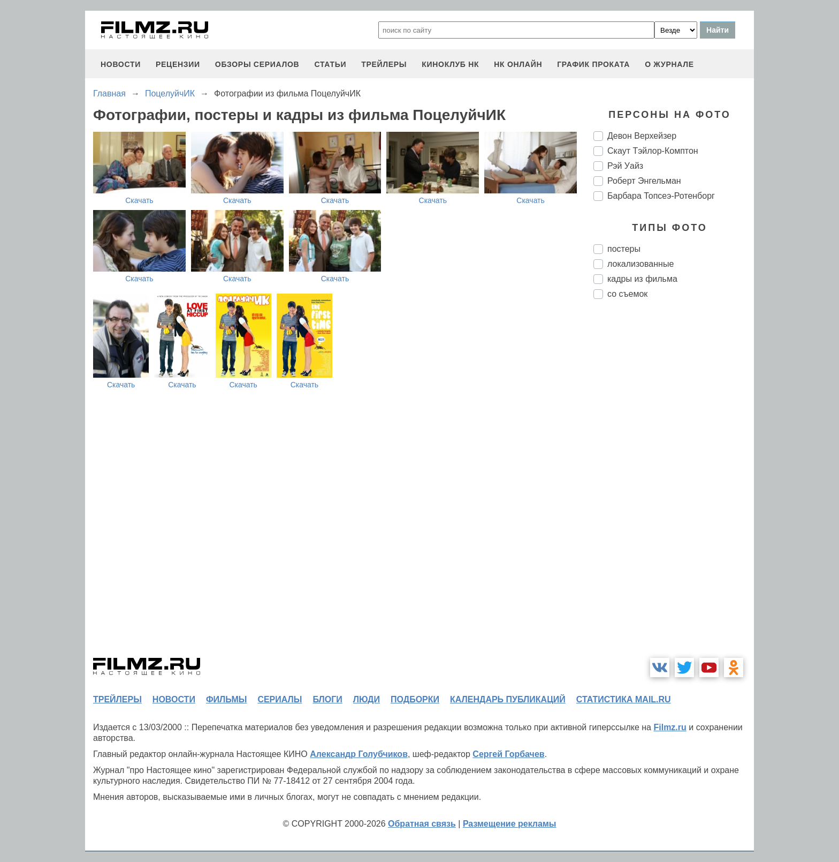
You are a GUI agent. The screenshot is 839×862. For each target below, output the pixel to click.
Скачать (139, 200)
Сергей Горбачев (508, 754)
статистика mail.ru (623, 699)
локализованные (640, 263)
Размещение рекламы (509, 823)
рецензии (178, 64)
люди (366, 699)
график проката (593, 64)
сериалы (279, 699)
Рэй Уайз (625, 165)
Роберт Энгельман (644, 180)
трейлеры (384, 64)
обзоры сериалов (257, 64)
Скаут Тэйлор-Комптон (652, 150)
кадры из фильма (642, 278)
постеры (623, 248)
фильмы (226, 699)
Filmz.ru (669, 727)
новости (121, 64)
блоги (327, 699)
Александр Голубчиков (359, 754)
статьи (330, 64)
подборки (415, 699)
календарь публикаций (508, 699)
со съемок (627, 293)
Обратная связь (422, 823)
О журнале (669, 64)
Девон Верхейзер (641, 135)
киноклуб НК (450, 64)
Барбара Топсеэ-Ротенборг (661, 195)
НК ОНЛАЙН (518, 64)
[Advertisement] (673, 486)
